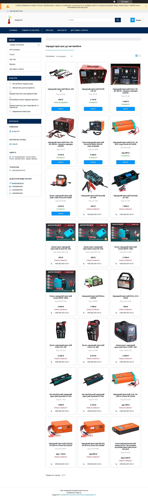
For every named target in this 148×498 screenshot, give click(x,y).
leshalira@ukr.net (17, 183)
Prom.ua (85, 490)
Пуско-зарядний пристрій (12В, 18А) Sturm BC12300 (61, 196)
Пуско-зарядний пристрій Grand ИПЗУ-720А (125, 248)
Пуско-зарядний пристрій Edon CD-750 (61, 346)
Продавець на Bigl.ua (74, 492)
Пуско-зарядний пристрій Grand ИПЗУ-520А (61, 297)
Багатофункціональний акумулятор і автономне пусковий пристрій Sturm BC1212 (125, 446)
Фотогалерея (14, 50)
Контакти (62, 30)
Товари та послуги (30, 30)
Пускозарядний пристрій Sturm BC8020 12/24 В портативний (93, 144)
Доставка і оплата (79, 30)
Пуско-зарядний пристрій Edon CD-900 (93, 346)
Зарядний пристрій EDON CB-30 (93, 90)
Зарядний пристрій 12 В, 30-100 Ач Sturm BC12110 (125, 395)
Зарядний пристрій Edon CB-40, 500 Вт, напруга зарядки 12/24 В (125, 91)
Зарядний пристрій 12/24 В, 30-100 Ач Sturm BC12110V (61, 444)
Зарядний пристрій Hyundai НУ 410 (125, 196)
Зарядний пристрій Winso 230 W (61, 90)
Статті (11, 54)
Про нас (49, 30)
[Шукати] (118, 20)
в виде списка (140, 56)
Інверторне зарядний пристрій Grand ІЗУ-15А (93, 248)
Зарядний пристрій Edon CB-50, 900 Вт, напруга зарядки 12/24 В (60, 144)
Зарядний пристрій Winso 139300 (93, 297)
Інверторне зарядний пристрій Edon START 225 (125, 346)
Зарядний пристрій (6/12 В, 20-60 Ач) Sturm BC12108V (93, 444)
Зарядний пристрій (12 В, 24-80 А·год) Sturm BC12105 (125, 143)
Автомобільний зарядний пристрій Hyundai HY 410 (60, 395)
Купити (60, 109)
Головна (13, 30)
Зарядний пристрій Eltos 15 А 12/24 (126, 297)
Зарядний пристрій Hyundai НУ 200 (93, 196)
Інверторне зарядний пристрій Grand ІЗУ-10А (61, 248)
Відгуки (12, 64)
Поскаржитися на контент (68, 495)
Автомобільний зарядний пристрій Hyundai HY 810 (93, 395)
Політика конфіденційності (87, 495)
